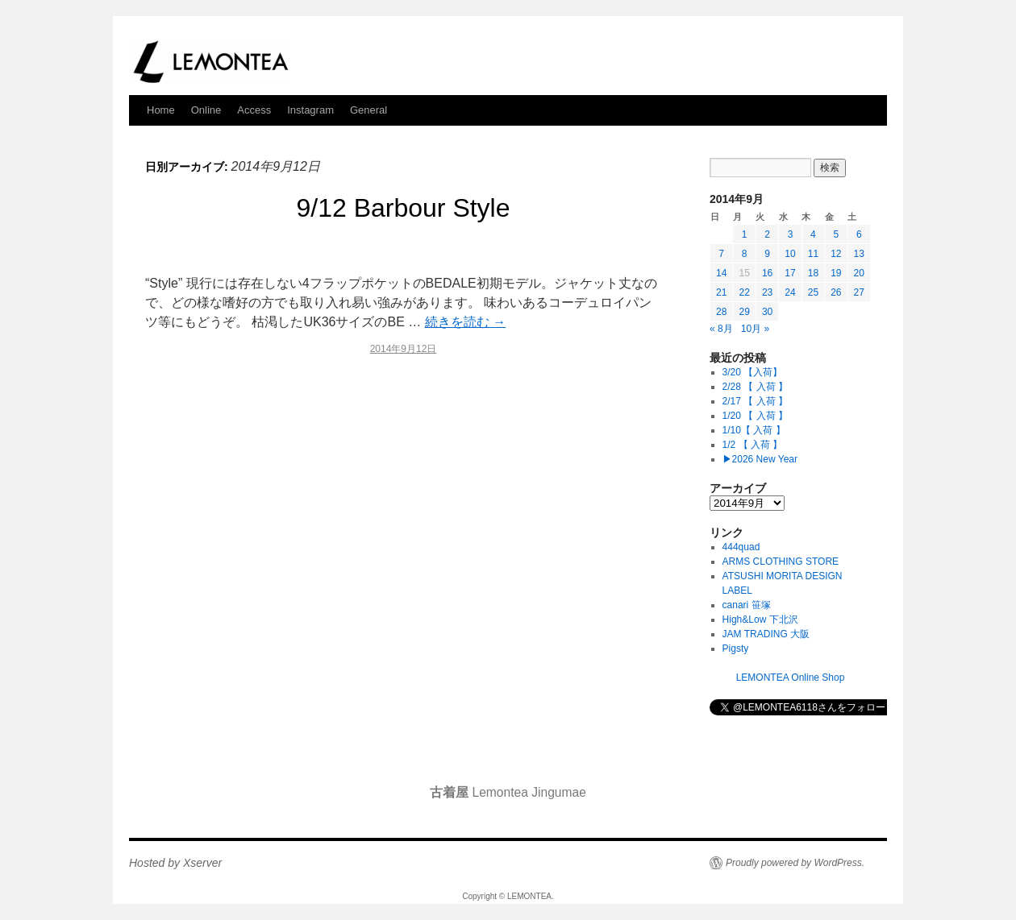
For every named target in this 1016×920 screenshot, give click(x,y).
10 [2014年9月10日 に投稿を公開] (790, 253)
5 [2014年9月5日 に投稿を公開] (836, 234)
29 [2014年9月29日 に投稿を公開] (744, 311)
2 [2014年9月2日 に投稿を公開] (767, 234)
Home (161, 110)
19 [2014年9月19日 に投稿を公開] (836, 273)
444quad (741, 547)
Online (206, 110)
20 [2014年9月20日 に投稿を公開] (859, 273)
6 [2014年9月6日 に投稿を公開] (859, 234)
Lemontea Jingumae (508, 792)
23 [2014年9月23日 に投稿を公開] (767, 292)
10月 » (755, 328)
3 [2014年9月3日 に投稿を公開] (790, 234)
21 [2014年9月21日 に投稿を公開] (721, 292)
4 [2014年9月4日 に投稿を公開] (813, 234)
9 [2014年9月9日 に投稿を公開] (767, 253)
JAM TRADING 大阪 (766, 634)
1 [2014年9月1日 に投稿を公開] (744, 234)
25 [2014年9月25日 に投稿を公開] (813, 292)
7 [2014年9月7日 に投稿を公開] (721, 253)
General (368, 110)
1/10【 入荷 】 (753, 430)
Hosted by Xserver (175, 862)
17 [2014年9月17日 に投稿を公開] (790, 273)
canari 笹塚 (746, 605)
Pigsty (735, 648)
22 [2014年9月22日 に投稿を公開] (744, 292)
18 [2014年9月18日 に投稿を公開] (813, 273)
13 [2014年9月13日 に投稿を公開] (859, 253)
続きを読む (465, 322)
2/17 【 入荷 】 (755, 401)
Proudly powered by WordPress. (795, 862)
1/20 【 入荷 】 (755, 415)
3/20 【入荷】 (752, 372)
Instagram (310, 110)
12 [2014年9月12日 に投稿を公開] (836, 253)
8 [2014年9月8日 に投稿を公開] (744, 253)
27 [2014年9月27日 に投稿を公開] (859, 292)
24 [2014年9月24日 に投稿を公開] (790, 292)
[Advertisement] (403, 507)
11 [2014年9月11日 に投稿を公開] (813, 253)
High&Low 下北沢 (765, 619)
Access (254, 110)
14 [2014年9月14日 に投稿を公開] (721, 273)
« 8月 (721, 328)
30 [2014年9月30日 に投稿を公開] (767, 311)
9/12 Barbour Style (403, 207)
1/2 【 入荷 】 (752, 444)
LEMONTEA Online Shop (790, 677)
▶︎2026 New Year (759, 459)
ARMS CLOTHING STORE (780, 561)
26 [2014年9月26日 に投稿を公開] (836, 292)
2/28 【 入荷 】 (755, 386)
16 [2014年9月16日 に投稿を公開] (767, 273)
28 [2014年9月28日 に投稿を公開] (721, 311)
